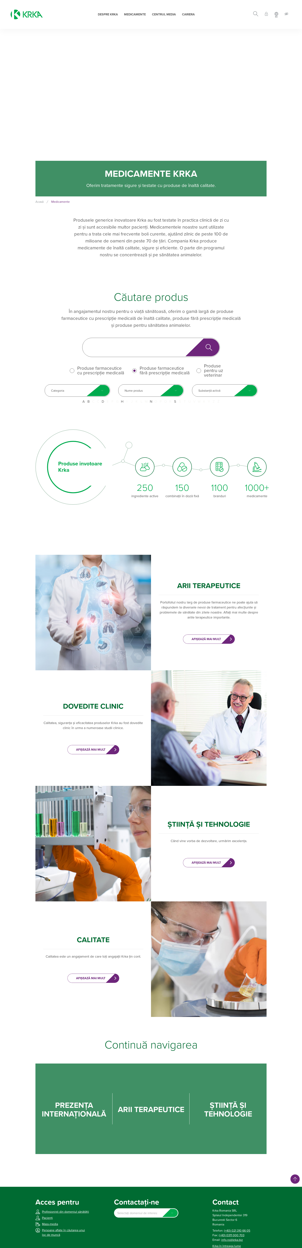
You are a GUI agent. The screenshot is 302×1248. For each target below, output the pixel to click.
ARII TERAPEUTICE (151, 1109)
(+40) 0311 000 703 (231, 1235)
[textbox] (146, 1213)
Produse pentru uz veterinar (213, 371)
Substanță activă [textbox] (209, 391)
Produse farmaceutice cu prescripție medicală (100, 370)
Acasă (39, 202)
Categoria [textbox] (57, 391)
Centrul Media (164, 14)
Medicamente (135, 14)
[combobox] (77, 390)
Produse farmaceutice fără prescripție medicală (165, 370)
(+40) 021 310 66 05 (237, 1231)
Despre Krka (108, 14)
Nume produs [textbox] (134, 391)
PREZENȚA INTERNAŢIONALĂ (74, 1109)
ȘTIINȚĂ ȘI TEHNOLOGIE (228, 1109)
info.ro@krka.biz (232, 1240)
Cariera (188, 14)
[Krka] (27, 14)
